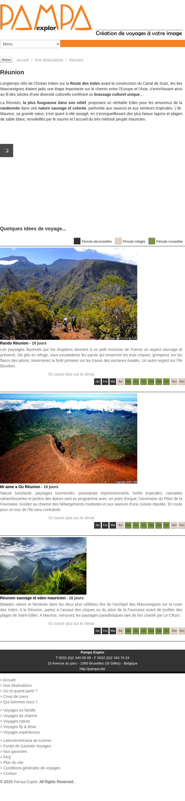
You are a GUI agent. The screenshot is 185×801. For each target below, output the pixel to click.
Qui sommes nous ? (20, 702)
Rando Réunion (14, 343)
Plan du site (13, 762)
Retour (6, 59)
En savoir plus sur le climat (71, 374)
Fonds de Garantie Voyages (27, 746)
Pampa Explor (25, 782)
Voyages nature (16, 721)
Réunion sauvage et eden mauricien (33, 598)
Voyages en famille (19, 710)
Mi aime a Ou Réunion (20, 487)
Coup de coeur (16, 696)
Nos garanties (15, 751)
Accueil (22, 60)
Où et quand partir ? (20, 691)
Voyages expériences (21, 732)
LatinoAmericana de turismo (27, 740)
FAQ (7, 757)
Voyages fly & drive (19, 727)
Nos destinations (49, 60)
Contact (9, 773)
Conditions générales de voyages (31, 768)
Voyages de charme (20, 715)
